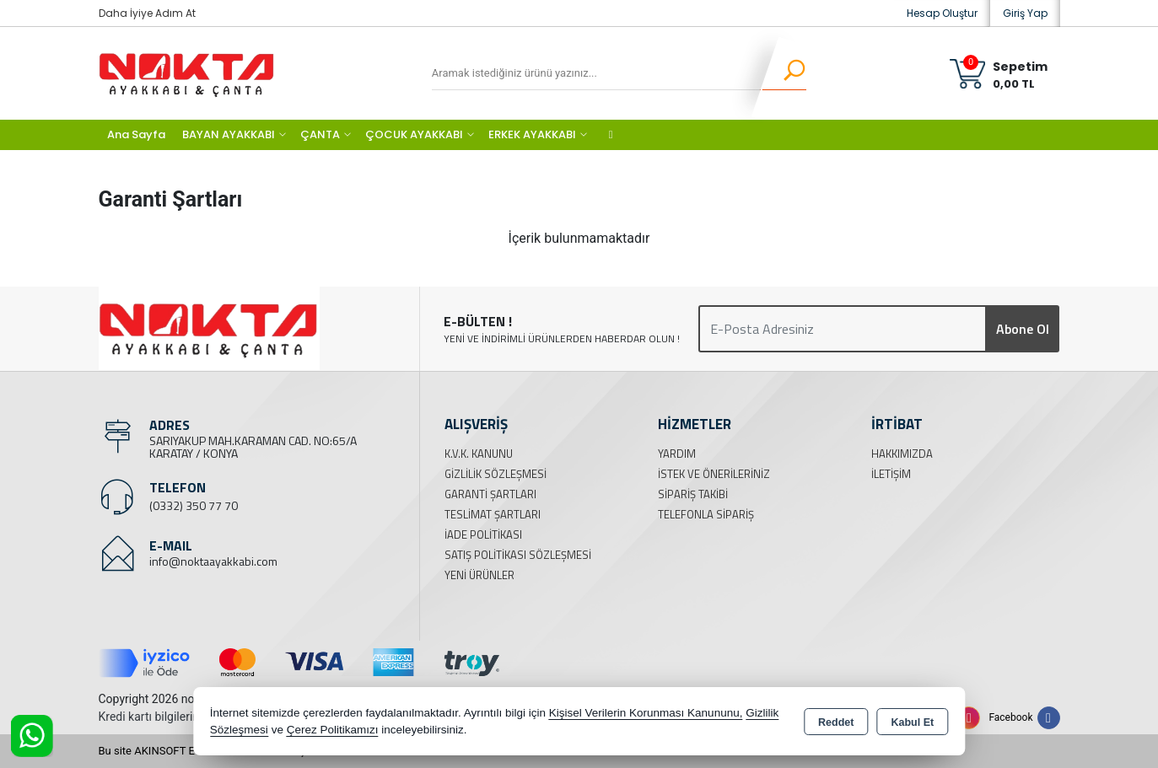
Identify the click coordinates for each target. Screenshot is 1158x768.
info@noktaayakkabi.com (213, 561)
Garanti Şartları (490, 494)
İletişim (891, 473)
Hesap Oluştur (942, 13)
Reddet (836, 722)
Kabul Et (912, 722)
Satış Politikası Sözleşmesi (517, 554)
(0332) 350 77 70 (193, 505)
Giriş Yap (1025, 13)
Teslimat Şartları (492, 514)
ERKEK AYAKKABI (532, 134)
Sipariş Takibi (693, 494)
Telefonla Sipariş (706, 514)
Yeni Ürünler (479, 575)
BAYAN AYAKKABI (228, 134)
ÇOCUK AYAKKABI (414, 134)
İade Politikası (483, 534)
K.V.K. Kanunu (478, 453)
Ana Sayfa (136, 134)
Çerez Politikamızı (333, 729)
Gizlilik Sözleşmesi (495, 473)
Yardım (677, 453)
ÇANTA (320, 134)
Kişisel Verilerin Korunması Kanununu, (646, 712)
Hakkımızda (902, 453)
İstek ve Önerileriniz (714, 473)
